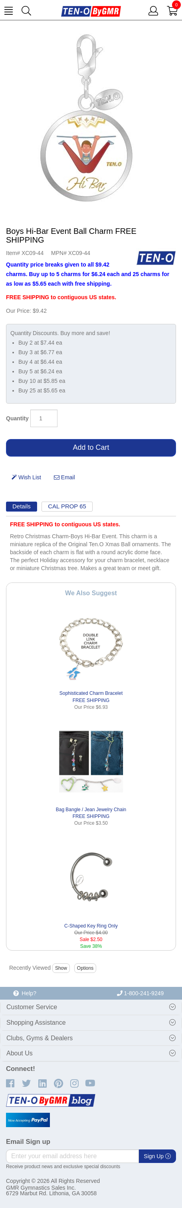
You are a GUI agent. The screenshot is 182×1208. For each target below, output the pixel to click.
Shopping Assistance (36, 1022)
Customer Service (31, 1007)
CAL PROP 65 (67, 506)
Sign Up (157, 1156)
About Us (19, 1053)
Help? (24, 993)
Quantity (17, 418)
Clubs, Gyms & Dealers (39, 1038)
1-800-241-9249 (140, 993)
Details (21, 506)
